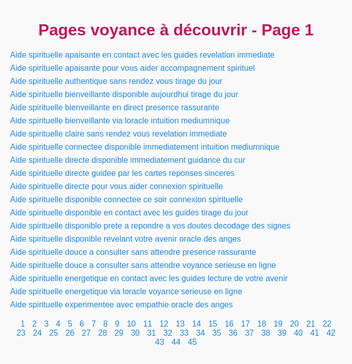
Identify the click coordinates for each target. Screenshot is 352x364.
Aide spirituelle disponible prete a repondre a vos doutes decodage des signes (150, 225)
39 (282, 333)
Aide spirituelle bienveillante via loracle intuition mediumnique (120, 120)
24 (37, 333)
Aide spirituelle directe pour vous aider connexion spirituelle (116, 186)
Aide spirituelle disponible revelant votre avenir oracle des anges (125, 239)
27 (86, 333)
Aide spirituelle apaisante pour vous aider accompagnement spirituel (132, 68)
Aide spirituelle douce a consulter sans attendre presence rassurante (133, 252)
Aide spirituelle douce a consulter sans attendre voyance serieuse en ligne (143, 265)
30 (135, 333)
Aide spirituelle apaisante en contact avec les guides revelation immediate (142, 55)
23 (21, 333)
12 (163, 324)
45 (192, 342)
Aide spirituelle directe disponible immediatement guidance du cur (127, 160)
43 (159, 342)
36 (233, 333)
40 (298, 333)
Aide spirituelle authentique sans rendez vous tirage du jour (116, 81)
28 (102, 333)
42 (330, 333)
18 (262, 324)
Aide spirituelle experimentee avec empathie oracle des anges (121, 304)
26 (69, 333)
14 (196, 324)
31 (151, 333)
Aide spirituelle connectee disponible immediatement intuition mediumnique (145, 147)
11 (147, 324)
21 (310, 324)
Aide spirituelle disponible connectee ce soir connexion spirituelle (126, 199)
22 (327, 324)
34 (200, 333)
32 (167, 333)
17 (245, 324)
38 (265, 333)
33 (184, 333)
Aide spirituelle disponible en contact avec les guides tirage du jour (129, 212)
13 (180, 324)
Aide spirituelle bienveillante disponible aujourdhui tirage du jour (124, 94)
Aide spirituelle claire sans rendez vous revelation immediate (118, 133)
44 (176, 342)
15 (212, 324)
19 (278, 324)
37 (249, 333)
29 (118, 333)
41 (314, 333)
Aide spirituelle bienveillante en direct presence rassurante (114, 107)
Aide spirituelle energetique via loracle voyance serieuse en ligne (126, 291)
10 (131, 324)
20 (294, 324)
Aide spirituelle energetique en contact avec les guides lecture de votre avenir (149, 278)
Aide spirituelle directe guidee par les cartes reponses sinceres (122, 173)
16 (229, 324)
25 (53, 333)
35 (217, 333)
